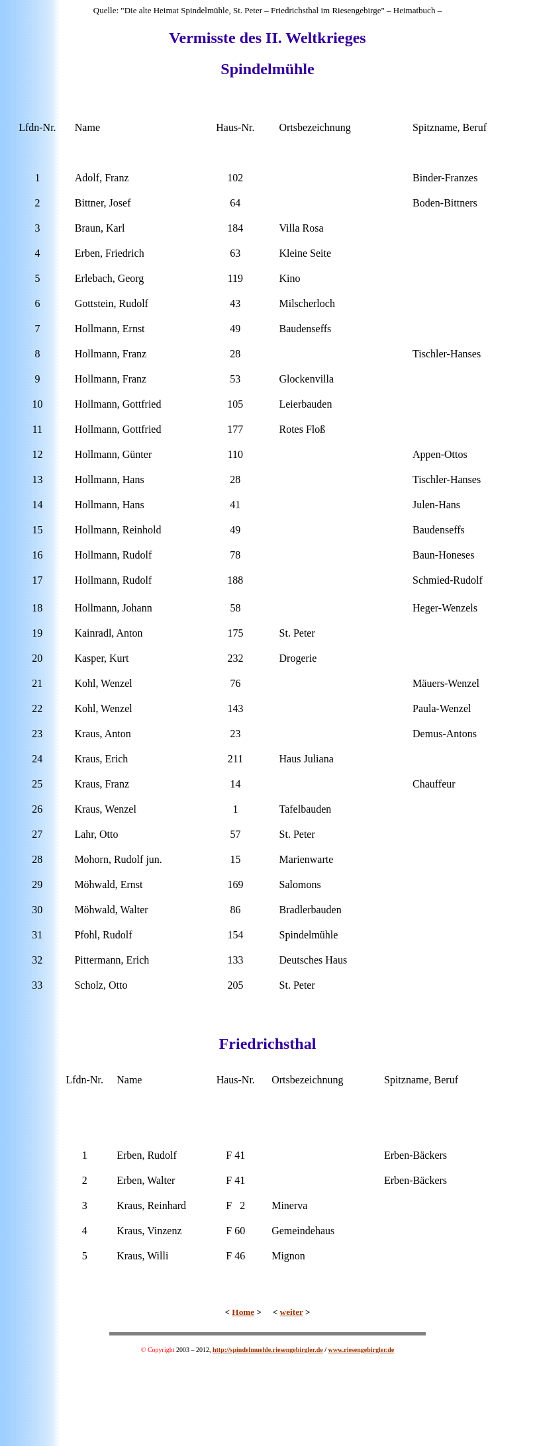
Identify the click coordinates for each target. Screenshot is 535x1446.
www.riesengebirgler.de (361, 1349)
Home (243, 1312)
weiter (291, 1312)
